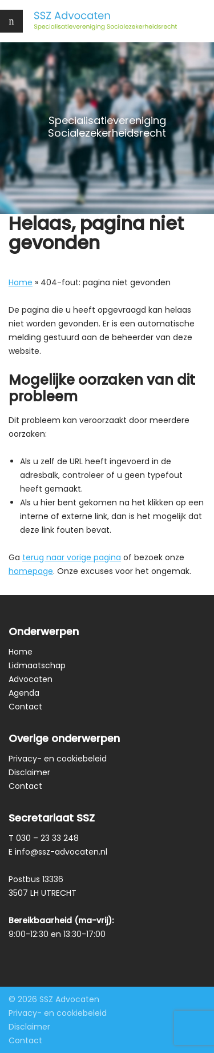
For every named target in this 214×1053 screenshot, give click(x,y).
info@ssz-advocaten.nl (61, 851)
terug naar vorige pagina (71, 557)
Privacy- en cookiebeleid (58, 758)
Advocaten (31, 679)
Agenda (24, 693)
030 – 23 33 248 (47, 838)
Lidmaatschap (37, 665)
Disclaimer (29, 772)
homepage (31, 571)
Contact (25, 706)
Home (21, 282)
